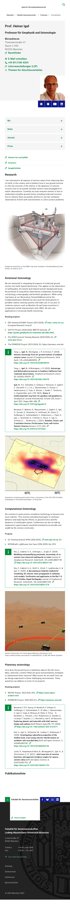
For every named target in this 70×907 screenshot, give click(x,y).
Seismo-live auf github (18, 157)
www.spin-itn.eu (51, 540)
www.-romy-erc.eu (55, 323)
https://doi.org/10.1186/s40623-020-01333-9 (37, 727)
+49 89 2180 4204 (18, 62)
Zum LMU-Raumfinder (17, 857)
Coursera (12, 163)
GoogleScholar (14, 168)
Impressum (10, 877)
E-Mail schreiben (17, 58)
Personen (43, 15)
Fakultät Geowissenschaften (27, 15)
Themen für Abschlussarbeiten (25, 70)
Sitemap (8, 866)
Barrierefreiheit (11, 883)
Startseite (10, 15)
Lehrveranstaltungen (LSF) (23, 66)
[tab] (35, 120)
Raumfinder (14, 52)
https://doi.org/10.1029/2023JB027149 (34, 563)
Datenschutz (10, 872)
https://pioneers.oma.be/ (51, 700)
